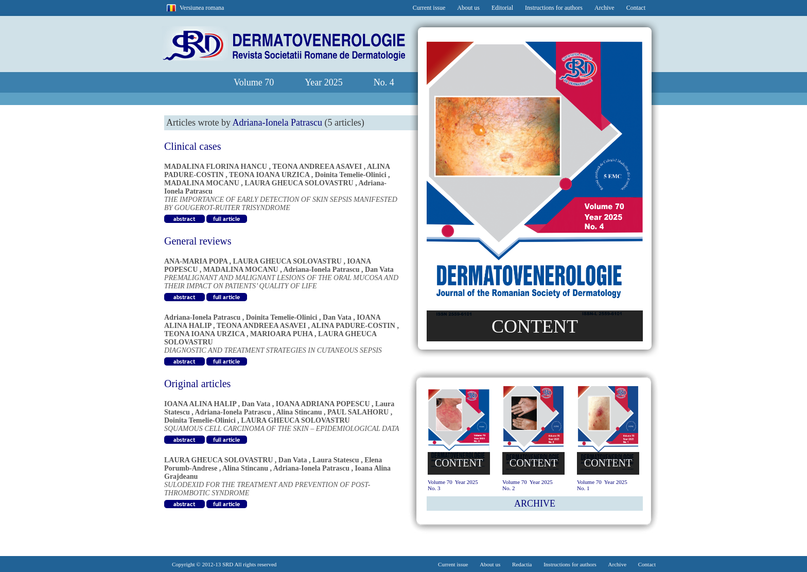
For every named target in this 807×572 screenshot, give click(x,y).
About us (468, 7)
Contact (635, 7)
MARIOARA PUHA (281, 334)
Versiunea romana (202, 7)
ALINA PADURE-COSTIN (353, 326)
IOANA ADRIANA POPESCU (323, 404)
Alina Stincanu (299, 412)
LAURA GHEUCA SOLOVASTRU (298, 183)
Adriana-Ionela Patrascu (321, 269)
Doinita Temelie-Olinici (351, 175)
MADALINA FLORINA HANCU (215, 166)
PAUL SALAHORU (358, 412)
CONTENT (535, 326)
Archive (604, 7)
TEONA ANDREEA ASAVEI (317, 166)
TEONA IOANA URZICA (269, 175)
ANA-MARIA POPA (195, 261)
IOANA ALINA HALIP (200, 404)
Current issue (429, 7)
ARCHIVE (534, 503)
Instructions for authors (554, 7)
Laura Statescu (335, 460)
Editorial (502, 7)
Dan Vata (379, 269)
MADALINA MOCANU (201, 183)
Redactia (522, 564)
